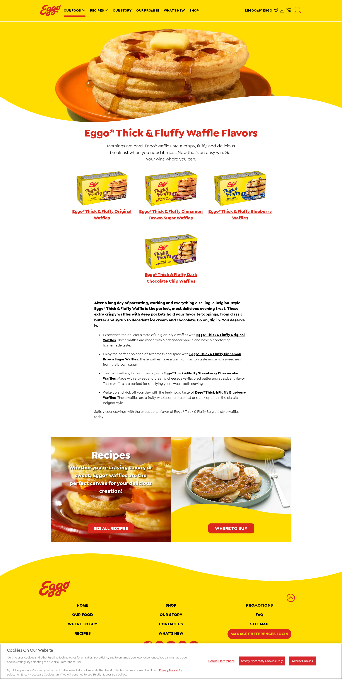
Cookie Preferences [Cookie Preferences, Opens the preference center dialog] (221, 662)
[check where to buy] (276, 10)
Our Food (72, 10)
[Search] (298, 10)
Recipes (97, 10)
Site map (259, 624)
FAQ (259, 614)
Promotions (259, 605)
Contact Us (171, 624)
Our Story (122, 10)
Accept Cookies (302, 662)
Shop (194, 10)
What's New (174, 10)
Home (82, 605)
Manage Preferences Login (259, 633)
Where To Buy (82, 624)
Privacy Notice (168, 672)
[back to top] (291, 598)
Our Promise (147, 10)
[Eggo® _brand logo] (50, 10)
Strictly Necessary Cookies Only (262, 662)
